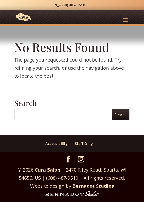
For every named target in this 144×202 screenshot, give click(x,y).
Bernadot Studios (93, 186)
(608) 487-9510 (72, 4)
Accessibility (56, 143)
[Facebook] (68, 160)
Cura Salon (47, 169)
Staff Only (84, 143)
